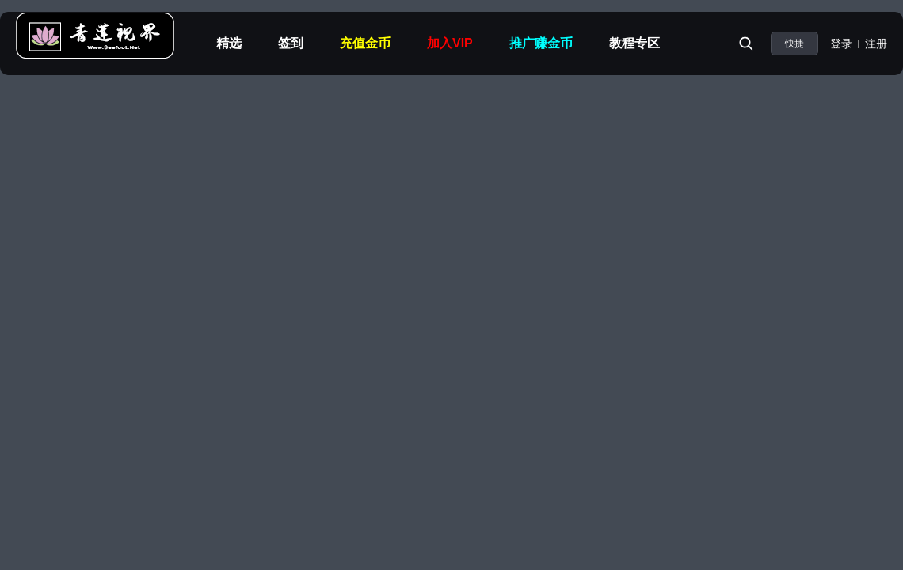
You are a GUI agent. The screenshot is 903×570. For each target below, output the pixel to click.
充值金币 (365, 43)
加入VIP (450, 43)
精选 (229, 43)
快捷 (794, 43)
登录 (841, 43)
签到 (290, 43)
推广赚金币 (541, 43)
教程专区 (634, 43)
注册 (876, 43)
